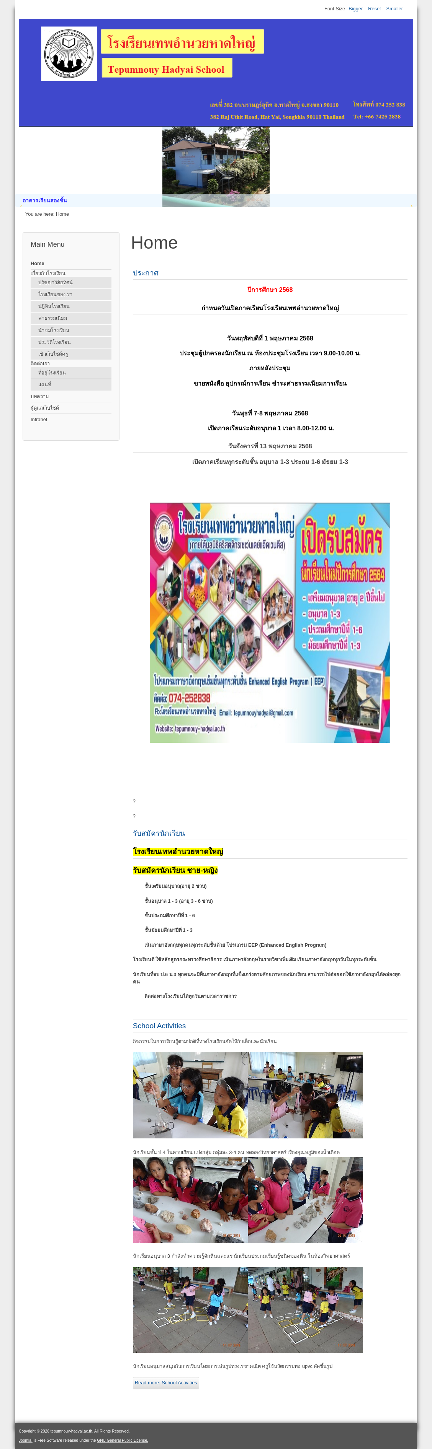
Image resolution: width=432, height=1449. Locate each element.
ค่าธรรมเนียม (52, 318)
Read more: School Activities (166, 1383)
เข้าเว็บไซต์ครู (53, 354)
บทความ (40, 396)
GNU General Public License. (122, 1440)
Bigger (356, 8)
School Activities (159, 1026)
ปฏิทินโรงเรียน (54, 306)
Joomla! (26, 1440)
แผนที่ (44, 384)
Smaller (394, 8)
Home (37, 263)
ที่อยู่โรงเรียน (52, 373)
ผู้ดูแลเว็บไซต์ (45, 408)
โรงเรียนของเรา (55, 294)
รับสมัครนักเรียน (159, 833)
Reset (374, 8)
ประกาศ (146, 273)
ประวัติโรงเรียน (54, 342)
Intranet (39, 419)
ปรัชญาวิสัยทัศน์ (55, 282)
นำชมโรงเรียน (53, 330)
